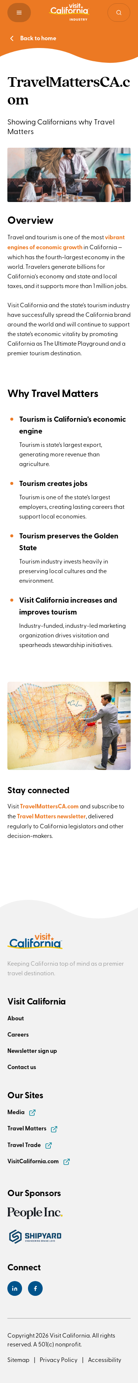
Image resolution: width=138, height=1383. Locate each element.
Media (21, 1112)
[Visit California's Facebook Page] (35, 1288)
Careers (18, 1034)
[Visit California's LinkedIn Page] (14, 1288)
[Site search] (119, 12)
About (15, 1018)
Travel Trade (29, 1144)
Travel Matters (32, 1128)
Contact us (21, 1066)
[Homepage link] (69, 12)
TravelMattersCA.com (50, 806)
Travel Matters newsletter (51, 816)
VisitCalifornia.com (38, 1161)
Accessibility (104, 1359)
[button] (19, 12)
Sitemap (18, 1359)
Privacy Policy (59, 1359)
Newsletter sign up (32, 1050)
